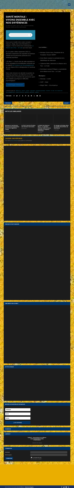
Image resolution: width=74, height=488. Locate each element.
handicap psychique (40, 90)
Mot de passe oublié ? (36, 458)
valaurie (37, 91)
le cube (52, 90)
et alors (27, 90)
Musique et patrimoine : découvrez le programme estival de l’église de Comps (12, 126)
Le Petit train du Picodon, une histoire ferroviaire (28, 125)
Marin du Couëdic (12, 25)
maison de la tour (20, 91)
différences (18, 90)
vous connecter (14, 139)
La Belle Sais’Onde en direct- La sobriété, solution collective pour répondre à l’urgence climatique (44, 127)
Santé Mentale (22, 27)
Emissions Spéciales (28, 25)
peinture (27, 91)
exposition (32, 90)
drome (23, 90)
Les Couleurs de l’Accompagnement (23, 65)
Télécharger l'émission (15, 85)
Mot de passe (8, 454)
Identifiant (7, 451)
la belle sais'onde (15, 27)
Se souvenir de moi (36, 456)
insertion (48, 90)
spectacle (32, 91)
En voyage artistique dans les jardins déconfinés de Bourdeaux (61, 126)
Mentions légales (29, 486)
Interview (8, 27)
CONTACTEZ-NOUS (37, 442)
